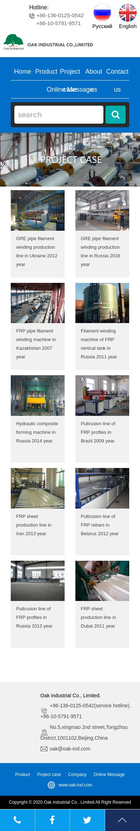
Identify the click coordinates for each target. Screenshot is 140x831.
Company (77, 774)
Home (22, 71)
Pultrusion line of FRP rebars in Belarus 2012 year (100, 525)
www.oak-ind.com (75, 785)
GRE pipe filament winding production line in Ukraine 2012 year (36, 251)
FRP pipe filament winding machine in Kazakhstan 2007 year (36, 343)
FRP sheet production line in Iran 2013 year (33, 525)
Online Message (70, 89)
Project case (49, 774)
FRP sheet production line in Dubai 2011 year (98, 617)
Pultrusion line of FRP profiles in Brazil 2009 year (98, 432)
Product (46, 71)
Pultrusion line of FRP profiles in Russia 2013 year (34, 617)
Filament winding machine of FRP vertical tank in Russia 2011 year (99, 343)
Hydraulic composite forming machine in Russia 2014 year (37, 432)
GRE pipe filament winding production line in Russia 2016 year (100, 251)
